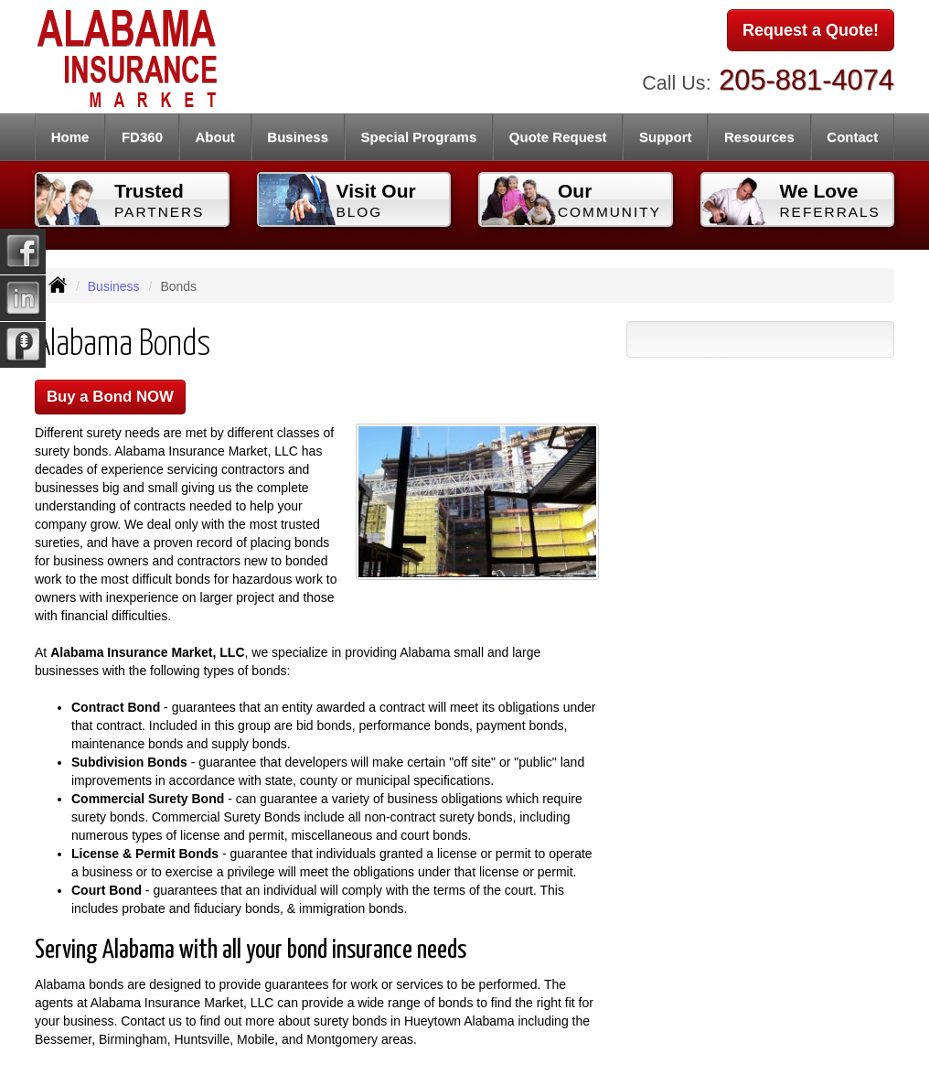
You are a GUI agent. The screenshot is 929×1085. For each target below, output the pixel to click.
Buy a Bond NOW (110, 396)
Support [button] (665, 137)
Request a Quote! (810, 30)
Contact (852, 137)
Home (70, 137)
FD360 (142, 137)
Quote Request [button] (558, 137)
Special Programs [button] (419, 137)
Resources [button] (759, 137)
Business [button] (297, 137)
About (215, 137)
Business (114, 286)
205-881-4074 (806, 80)
